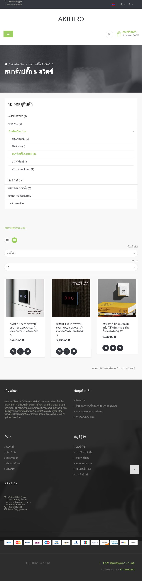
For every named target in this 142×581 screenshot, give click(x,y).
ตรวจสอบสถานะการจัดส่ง (89, 411)
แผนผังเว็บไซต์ (83, 469)
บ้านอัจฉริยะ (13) (17, 131)
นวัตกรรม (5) (15, 123)
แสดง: (134, 260)
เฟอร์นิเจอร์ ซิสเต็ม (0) (19, 188)
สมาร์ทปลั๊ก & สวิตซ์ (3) (24, 153)
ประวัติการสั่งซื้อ (84, 452)
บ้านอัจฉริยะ (17, 64)
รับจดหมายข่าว (84, 463)
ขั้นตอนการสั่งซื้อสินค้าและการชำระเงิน (96, 406)
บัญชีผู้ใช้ (80, 446)
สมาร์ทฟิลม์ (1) (19, 161)
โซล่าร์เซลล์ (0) (16, 203)
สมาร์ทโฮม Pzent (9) (23, 169)
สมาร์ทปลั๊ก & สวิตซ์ (39, 64)
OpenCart (127, 569)
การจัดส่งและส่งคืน (85, 417)
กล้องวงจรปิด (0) (20, 138)
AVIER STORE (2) (17, 116)
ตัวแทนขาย (12, 458)
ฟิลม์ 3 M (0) (18, 146)
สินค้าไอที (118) (15, 180)
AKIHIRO (71, 19)
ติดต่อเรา (80, 400)
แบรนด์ (10, 446)
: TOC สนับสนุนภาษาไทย (116, 563)
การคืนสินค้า (82, 474)
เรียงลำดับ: (132, 246)
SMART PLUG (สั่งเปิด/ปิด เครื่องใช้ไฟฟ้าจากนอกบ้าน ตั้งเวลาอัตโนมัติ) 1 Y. (115, 328)
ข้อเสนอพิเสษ (13, 463)
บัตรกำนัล (11, 452)
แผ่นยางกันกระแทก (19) (20, 195)
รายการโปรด (82, 458)
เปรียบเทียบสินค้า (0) (14, 228)
